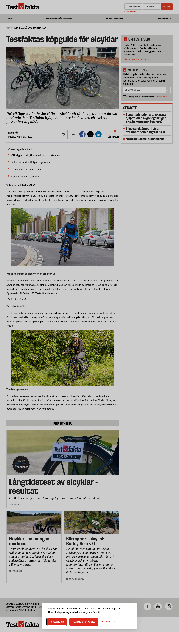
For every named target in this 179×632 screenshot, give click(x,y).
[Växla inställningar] (108, 622)
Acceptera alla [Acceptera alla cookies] (57, 621)
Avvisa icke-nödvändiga (84, 621)
